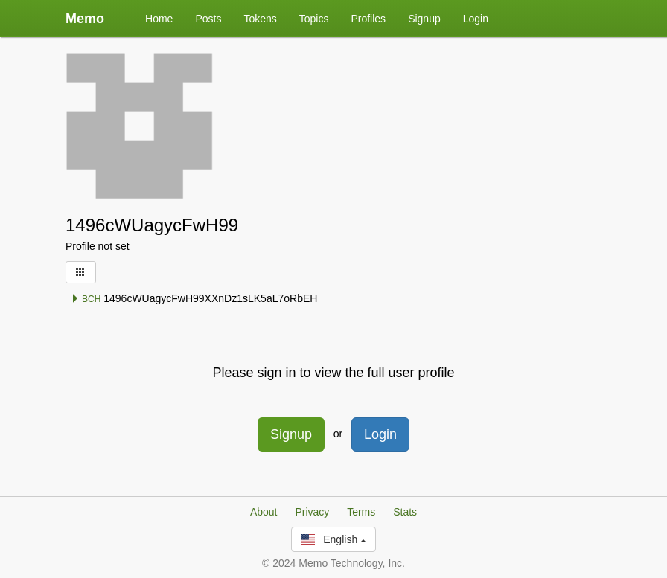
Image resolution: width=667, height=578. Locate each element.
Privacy (312, 512)
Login (475, 19)
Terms (361, 512)
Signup (424, 19)
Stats (405, 512)
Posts (208, 19)
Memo (85, 18)
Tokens (259, 19)
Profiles (368, 19)
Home (159, 19)
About (264, 512)
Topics (314, 19)
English (333, 539)
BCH (86, 299)
